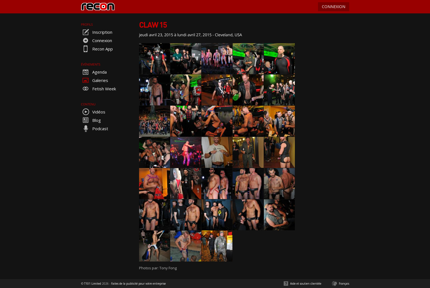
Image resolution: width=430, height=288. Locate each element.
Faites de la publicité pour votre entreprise (138, 283)
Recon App (97, 49)
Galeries (94, 80)
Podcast (94, 128)
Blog (91, 120)
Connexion (96, 40)
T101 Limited (92, 283)
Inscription (96, 32)
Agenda (94, 72)
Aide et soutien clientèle (305, 283)
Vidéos (93, 112)
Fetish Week (98, 88)
